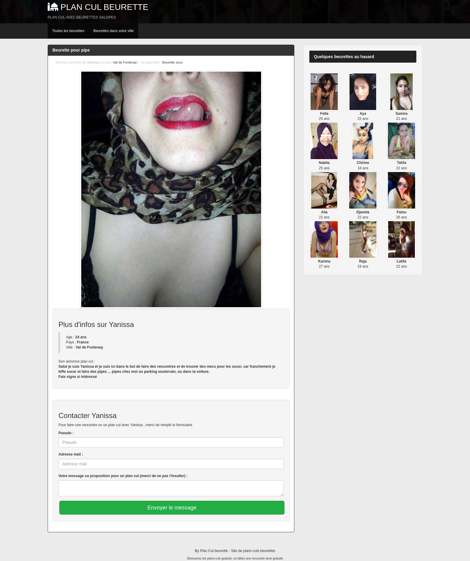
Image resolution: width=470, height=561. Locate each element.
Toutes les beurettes (68, 31)
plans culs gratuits (219, 558)
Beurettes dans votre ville (113, 31)
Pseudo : (66, 433)
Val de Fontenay (125, 62)
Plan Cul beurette (104, 7)
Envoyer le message (171, 508)
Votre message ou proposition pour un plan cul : (123, 476)
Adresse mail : (70, 454)
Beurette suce (172, 62)
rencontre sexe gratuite (267, 558)
